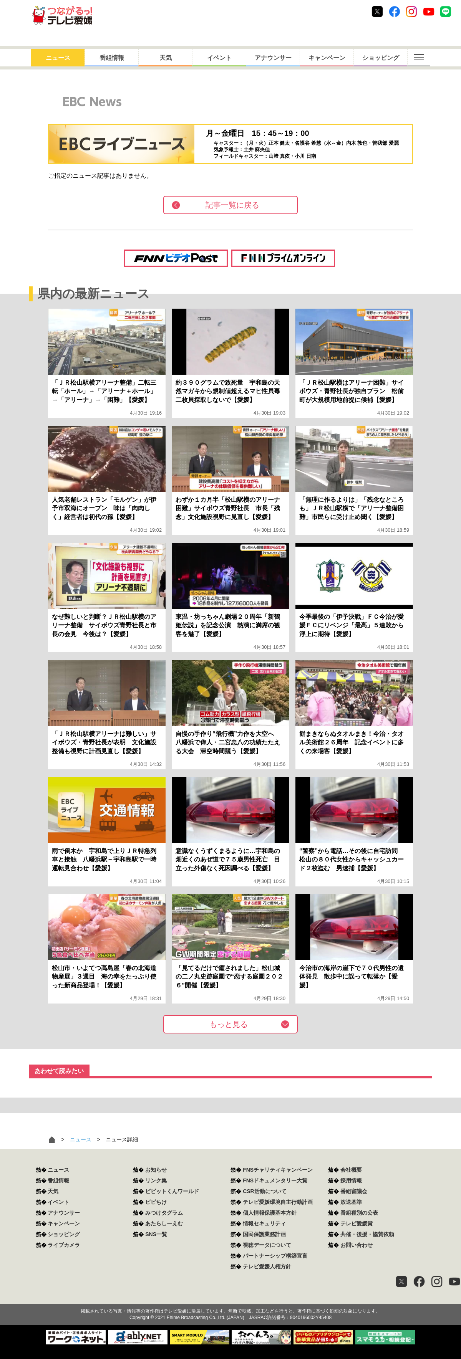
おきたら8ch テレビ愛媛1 (62, 15)
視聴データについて (267, 1245)
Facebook (394, 11)
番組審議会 (353, 1191)
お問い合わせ (356, 1245)
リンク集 (156, 1180)
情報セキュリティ (264, 1223)
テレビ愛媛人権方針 (267, 1266)
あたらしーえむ (164, 1223)
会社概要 (351, 1170)
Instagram (411, 11)
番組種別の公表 (359, 1213)
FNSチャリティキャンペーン (278, 1170)
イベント (219, 58)
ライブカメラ (64, 1245)
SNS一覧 (156, 1234)
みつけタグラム (164, 1213)
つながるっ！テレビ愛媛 (230, 1297)
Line (445, 11)
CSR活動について (265, 1191)
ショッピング (380, 58)
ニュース (58, 58)
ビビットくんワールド (172, 1191)
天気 (165, 58)
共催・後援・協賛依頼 (367, 1234)
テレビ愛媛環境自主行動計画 (278, 1202)
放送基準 (351, 1202)
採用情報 (351, 1180)
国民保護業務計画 (264, 1234)
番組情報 (111, 58)
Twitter (377, 11)
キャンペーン (326, 58)
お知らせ (156, 1170)
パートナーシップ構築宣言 (275, 1256)
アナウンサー (273, 58)
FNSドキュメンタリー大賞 (275, 1180)
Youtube (428, 11)
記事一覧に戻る (232, 205)
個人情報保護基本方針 (270, 1213)
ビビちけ (156, 1202)
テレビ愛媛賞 (356, 1223)
